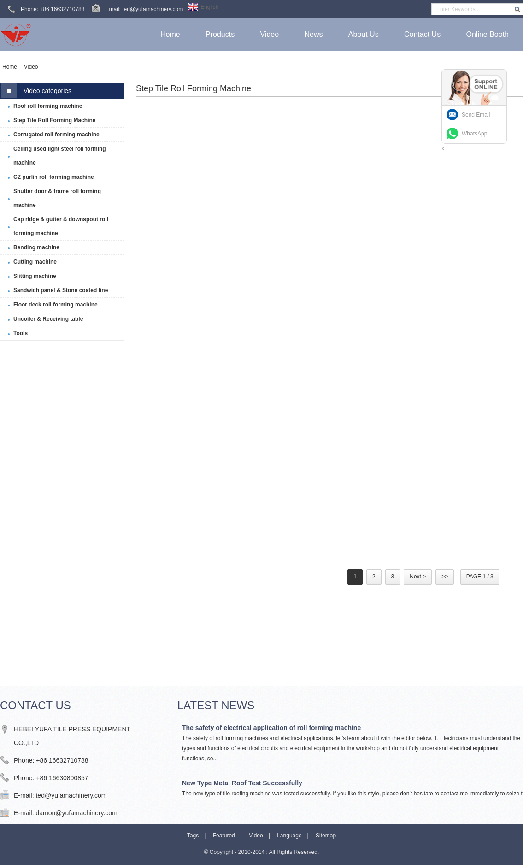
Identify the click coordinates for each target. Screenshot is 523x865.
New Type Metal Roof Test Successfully (242, 783)
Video (31, 67)
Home (9, 67)
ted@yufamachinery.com (70, 795)
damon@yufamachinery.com (76, 813)
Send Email (476, 115)
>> (444, 576)
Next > (418, 576)
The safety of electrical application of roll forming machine (271, 727)
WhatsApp (474, 133)
